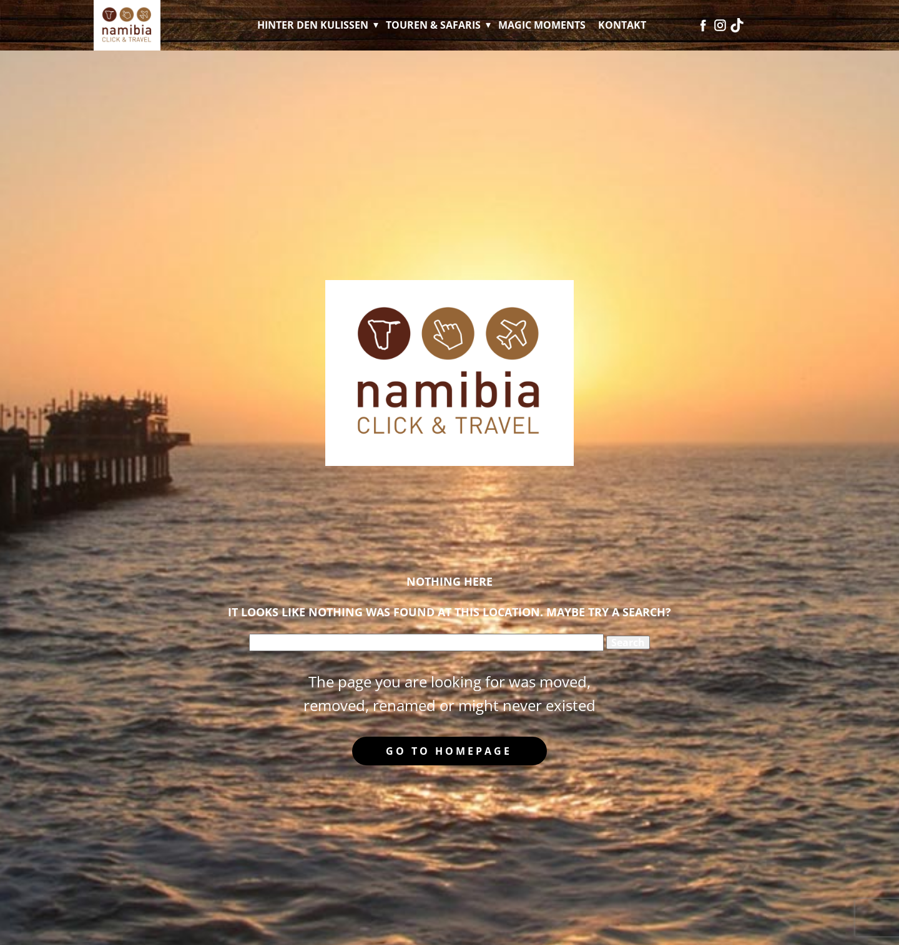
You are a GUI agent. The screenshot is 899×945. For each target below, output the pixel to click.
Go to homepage (449, 751)
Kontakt (622, 25)
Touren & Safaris (433, 25)
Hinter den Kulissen (312, 25)
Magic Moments (542, 25)
